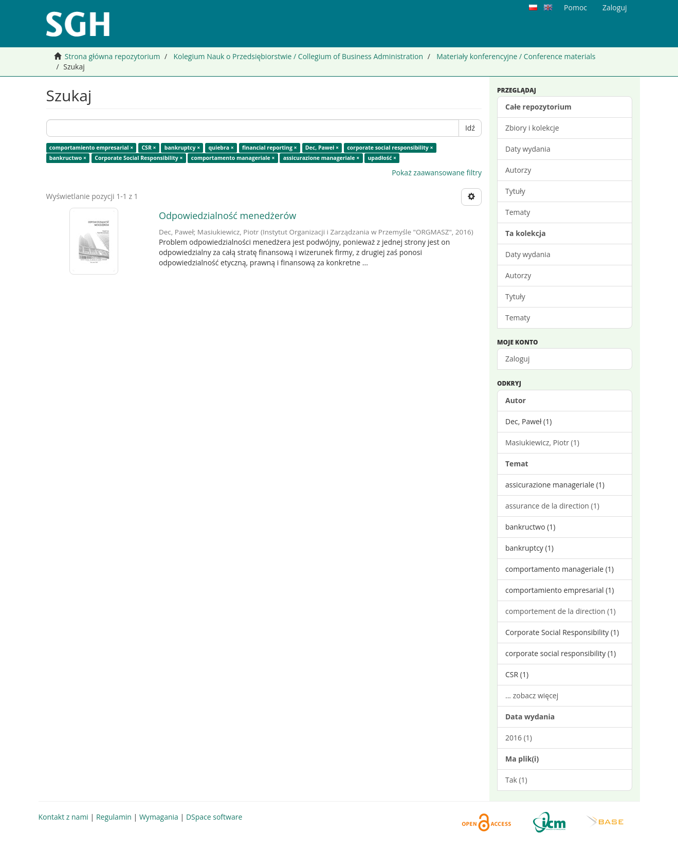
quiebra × (220, 147)
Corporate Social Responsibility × (138, 157)
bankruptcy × (182, 147)
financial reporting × (269, 147)
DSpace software (214, 817)
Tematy (517, 212)
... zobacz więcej (531, 695)
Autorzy (518, 170)
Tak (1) (516, 780)
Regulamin (114, 817)
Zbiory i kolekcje (532, 128)
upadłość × (382, 157)
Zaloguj (517, 359)
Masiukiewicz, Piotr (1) (542, 442)
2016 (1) (518, 738)
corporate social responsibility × (390, 147)
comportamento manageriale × (233, 157)
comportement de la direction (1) (560, 611)
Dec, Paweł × (322, 147)
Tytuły (515, 191)
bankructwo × (67, 157)
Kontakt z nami (63, 817)
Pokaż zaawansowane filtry (437, 172)
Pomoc (575, 7)
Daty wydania (528, 149)
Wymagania (158, 817)
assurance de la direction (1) (552, 506)
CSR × (148, 147)
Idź (470, 128)
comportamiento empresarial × (91, 147)
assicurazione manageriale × (321, 157)
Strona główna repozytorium (112, 56)
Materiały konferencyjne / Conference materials (515, 56)
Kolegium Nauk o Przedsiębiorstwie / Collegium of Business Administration (298, 56)
